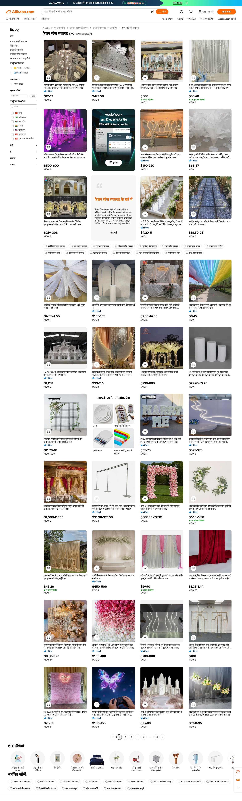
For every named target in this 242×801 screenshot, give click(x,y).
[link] (238, 772)
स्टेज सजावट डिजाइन (121, 253)
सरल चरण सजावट (194, 253)
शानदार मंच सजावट (136, 782)
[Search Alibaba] (96, 11)
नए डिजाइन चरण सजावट (55, 246)
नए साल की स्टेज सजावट (20, 788)
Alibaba (46, 28)
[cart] (191, 12)
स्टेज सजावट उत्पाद (192, 246)
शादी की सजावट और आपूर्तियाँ (105, 28)
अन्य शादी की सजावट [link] (130, 28)
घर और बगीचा (59, 28)
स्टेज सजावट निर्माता (214, 246)
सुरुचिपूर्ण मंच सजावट (147, 246)
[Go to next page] (162, 737)
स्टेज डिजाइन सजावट (112, 788)
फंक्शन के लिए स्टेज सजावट (217, 782)
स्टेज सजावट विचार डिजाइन (161, 782)
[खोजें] (162, 11)
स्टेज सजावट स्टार (52, 253)
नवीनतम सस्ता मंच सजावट (20, 782)
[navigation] (23, 383)
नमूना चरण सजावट (101, 246)
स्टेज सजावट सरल (172, 253)
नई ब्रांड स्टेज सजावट (98, 253)
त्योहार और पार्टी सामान (79, 28)
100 (156, 737)
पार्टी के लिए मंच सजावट (69, 782)
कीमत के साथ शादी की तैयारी (189, 782)
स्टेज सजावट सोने (90, 788)
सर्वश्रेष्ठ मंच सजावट (79, 246)
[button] (153, 12)
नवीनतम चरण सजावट (75, 253)
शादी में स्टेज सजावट (45, 782)
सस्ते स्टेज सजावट (170, 246)
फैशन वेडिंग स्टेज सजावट (46, 788)
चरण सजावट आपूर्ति (135, 788)
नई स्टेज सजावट (92, 782)
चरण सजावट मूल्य (69, 788)
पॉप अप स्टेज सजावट (124, 246)
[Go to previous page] (113, 737)
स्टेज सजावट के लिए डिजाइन (147, 253)
